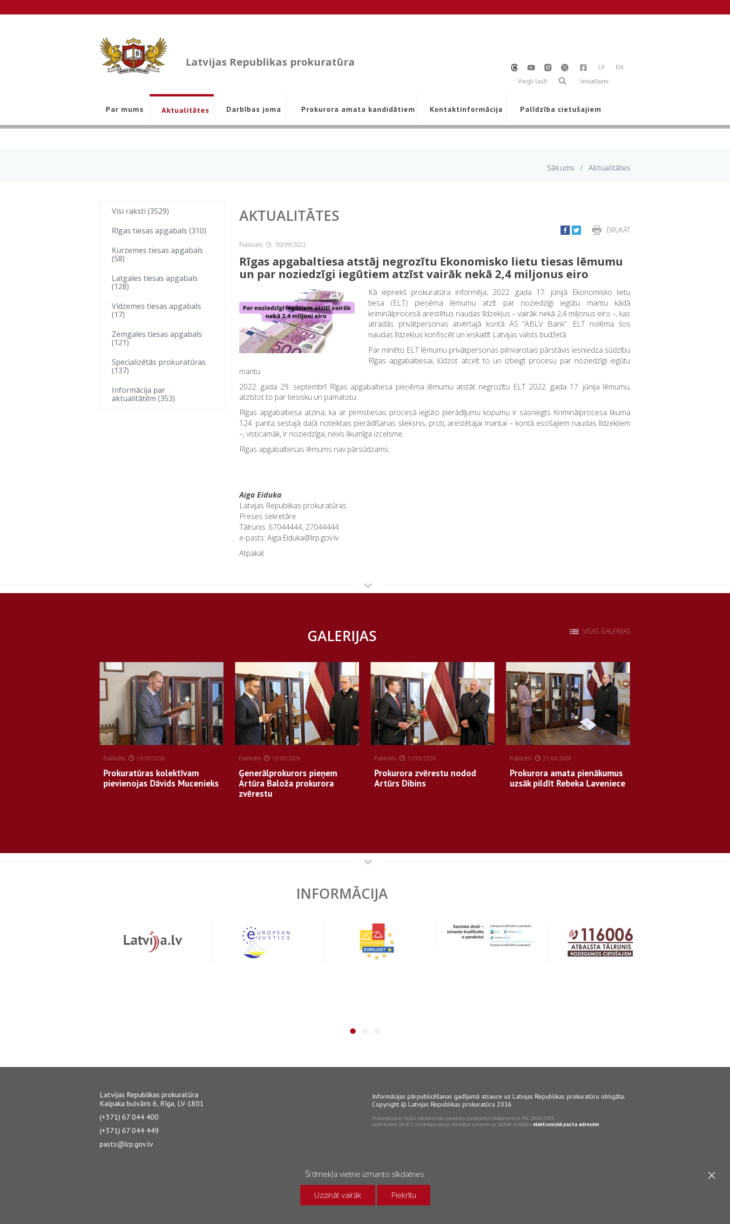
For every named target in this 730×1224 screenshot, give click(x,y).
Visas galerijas (606, 631)
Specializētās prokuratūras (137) (159, 366)
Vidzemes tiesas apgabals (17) (156, 310)
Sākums (561, 168)
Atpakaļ (251, 553)
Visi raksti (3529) (140, 211)
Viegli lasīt (532, 81)
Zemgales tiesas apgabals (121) (157, 338)
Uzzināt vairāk (337, 1195)
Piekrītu (403, 1195)
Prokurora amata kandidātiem (356, 109)
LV (601, 67)
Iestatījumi (594, 81)
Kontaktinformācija (466, 109)
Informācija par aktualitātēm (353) (143, 394)
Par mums (125, 109)
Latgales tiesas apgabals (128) (155, 282)
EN (619, 67)
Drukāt (618, 230)
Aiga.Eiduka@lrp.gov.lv (302, 538)
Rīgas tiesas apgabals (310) (159, 231)
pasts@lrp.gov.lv (126, 1144)
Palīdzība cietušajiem (560, 109)
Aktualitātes (186, 110)
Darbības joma (253, 109)
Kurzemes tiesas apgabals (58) (157, 254)
